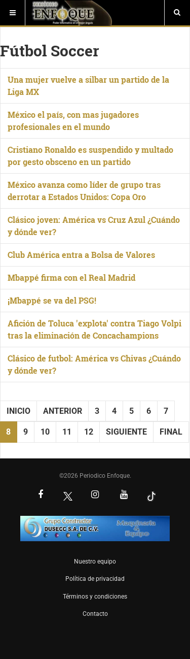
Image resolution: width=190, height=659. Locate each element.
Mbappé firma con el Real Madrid (71, 277)
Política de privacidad (95, 578)
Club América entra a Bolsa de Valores (81, 254)
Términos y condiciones (95, 596)
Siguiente (126, 432)
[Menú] (12, 12)
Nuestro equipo (95, 561)
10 (45, 432)
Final (171, 432)
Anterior (62, 411)
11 (66, 432)
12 (88, 432)
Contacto (95, 613)
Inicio (18, 411)
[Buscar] (177, 12)
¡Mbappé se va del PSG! (52, 300)
